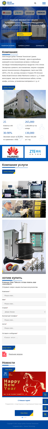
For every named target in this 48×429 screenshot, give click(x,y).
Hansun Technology (29, 426)
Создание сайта (17, 426)
